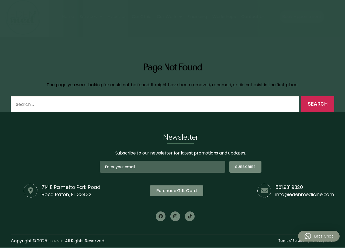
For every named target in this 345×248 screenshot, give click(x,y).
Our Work (169, 18)
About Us (117, 18)
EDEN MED (59, 241)
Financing (197, 18)
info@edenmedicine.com (304, 194)
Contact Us (253, 18)
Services (91, 18)
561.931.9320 (289, 187)
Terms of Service (279, 241)
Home (68, 18)
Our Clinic (141, 18)
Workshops (224, 18)
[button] (318, 236)
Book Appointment (302, 18)
